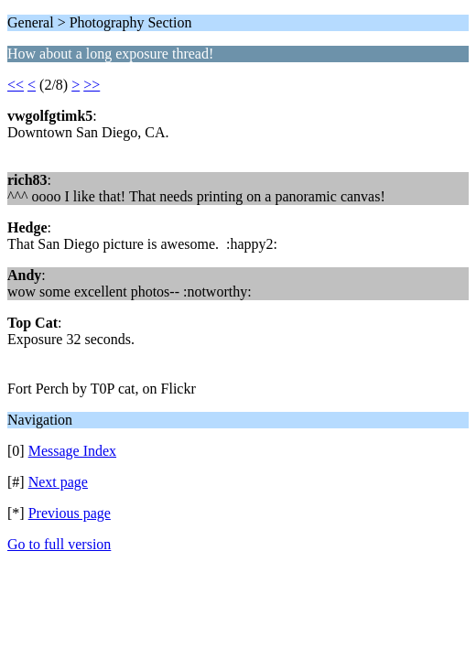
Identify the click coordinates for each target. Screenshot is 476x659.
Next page (58, 482)
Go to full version (59, 544)
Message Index (72, 451)
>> (91, 84)
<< (15, 84)
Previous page (69, 513)
